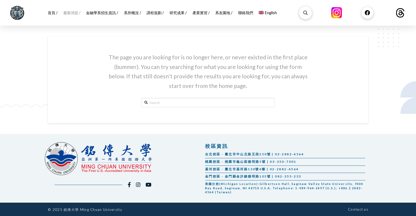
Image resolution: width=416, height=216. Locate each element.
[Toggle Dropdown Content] (305, 12)
